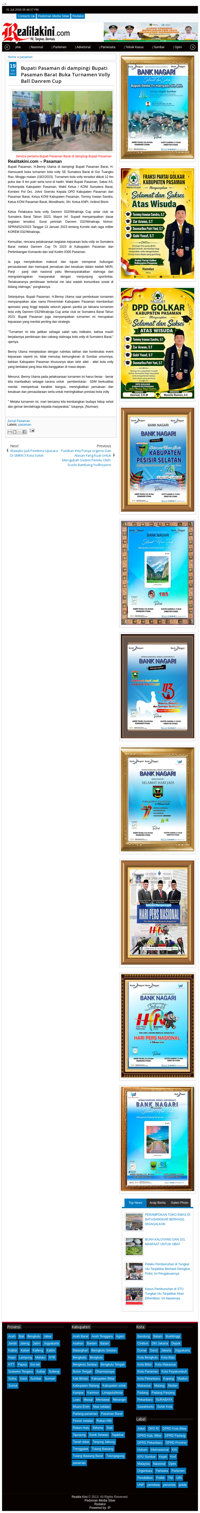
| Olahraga (182, 47)
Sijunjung (79, 1435)
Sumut (12, 1385)
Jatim (36, 1343)
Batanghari (80, 1350)
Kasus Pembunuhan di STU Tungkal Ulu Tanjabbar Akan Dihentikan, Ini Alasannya (164, 1293)
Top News (135, 1203)
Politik (160, 1478)
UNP (141, 1485)
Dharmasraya (105, 1371)
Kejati (163, 1457)
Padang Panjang (163, 1392)
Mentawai (102, 1400)
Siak (110, 1428)
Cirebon (143, 1343)
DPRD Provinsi (176, 1442)
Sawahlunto (146, 1407)
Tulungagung (115, 1456)
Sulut (23, 1378)
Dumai (142, 1350)
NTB (52, 1357)
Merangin (119, 1400)
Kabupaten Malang (86, 1385)
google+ (185, 10)
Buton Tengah (82, 1371)
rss (192, 10)
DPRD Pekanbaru (150, 1442)
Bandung (144, 1336)
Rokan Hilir (104, 1421)
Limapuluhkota (112, 1392)
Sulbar (40, 1371)
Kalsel (25, 1350)
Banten (92, 1343)
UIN (179, 1478)
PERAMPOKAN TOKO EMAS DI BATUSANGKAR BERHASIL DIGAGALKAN (167, 1219)
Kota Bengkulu (148, 1357)
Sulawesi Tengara (20, 1371)
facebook (179, 10)
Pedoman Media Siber (53, 16)
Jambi (12, 1343)
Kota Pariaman (148, 1371)
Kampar (78, 1392)
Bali (21, 1336)
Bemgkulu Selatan (104, 1350)
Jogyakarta (51, 1343)
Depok (175, 1343)
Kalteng (38, 1350)
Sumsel (50, 1378)
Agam (120, 1336)
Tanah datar (81, 1442)
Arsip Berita (157, 1203)
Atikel (141, 1428)
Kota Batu (168, 1357)
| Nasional (20, 47)
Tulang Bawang (102, 1449)
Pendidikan (145, 1478)
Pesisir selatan (83, 1421)
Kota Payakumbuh (174, 1371)
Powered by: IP (99, 1508)
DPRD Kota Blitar (174, 1428)
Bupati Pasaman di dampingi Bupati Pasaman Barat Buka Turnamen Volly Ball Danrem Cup (65, 74)
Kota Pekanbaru (149, 1378)
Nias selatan (101, 1407)
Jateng (24, 1343)
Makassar (144, 1385)
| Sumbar (142, 47)
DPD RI (153, 1428)
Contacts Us (26, 16)
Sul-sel (35, 1364)
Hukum (142, 1450)
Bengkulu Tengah (113, 1364)
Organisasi (145, 1471)
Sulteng (54, 1371)
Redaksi (78, 16)
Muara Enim (81, 1407)
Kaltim (51, 1350)
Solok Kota (164, 1407)
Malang (159, 1385)
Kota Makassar (165, 1364)
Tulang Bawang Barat (88, 1456)
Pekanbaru (145, 1400)
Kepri (12, 1357)
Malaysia (144, 1464)
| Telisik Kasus (118, 47)
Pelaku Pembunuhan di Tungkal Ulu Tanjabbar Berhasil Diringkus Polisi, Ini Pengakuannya (167, 1268)
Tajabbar (118, 1435)
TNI (170, 1478)
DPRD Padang (175, 1435)
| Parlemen (43, 47)
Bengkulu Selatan (85, 1364)
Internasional (160, 1450)
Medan (173, 1385)
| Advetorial (67, 47)
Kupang (168, 1378)
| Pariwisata (92, 47)
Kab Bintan (80, 1378)
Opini (172, 1464)
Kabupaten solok (114, 1385)
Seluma (97, 1428)
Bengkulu (33, 1336)
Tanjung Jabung (104, 1442)
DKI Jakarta (160, 1343)
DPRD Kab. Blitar (150, 1435)
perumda (169, 1485)
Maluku (40, 1357)
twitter (172, 10)
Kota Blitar (145, 1364)
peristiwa (153, 1485)
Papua (22, 1364)
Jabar (48, 1336)
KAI (174, 1450)
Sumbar (35, 1378)
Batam (104, 1343)
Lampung (25, 1357)
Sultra (12, 1378)
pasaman (24, 424)
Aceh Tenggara (102, 1336)
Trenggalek (81, 1449)
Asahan (78, 1343)
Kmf (173, 1457)
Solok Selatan (98, 1435)
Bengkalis (79, 1357)
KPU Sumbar (147, 1457)
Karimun (93, 1392)
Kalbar (12, 1350)
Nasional (159, 1464)
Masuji (88, 1400)
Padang (143, 1392)
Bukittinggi (173, 1336)
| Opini (162, 47)
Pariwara (162, 1471)
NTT (11, 1364)
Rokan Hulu (81, 1428)
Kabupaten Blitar (103, 1378)
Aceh (11, 1336)
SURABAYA (164, 1400)
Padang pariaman (85, 1414)
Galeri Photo (179, 1203)
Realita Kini (80, 1497)
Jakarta (166, 1350)
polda (182, 1485)
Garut (154, 1350)
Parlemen (178, 1471)
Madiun (182, 1378)
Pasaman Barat (111, 1414)
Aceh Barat (80, 1336)
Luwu (76, 1400)
